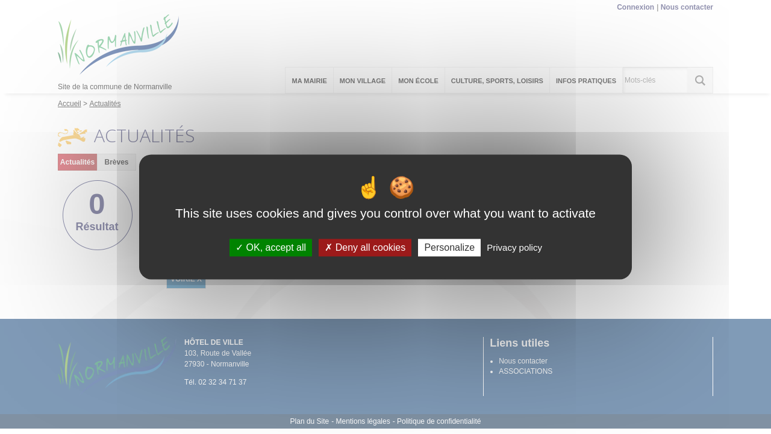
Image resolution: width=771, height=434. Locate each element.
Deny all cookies (365, 247)
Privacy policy (514, 247)
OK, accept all (271, 247)
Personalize (449, 247)
